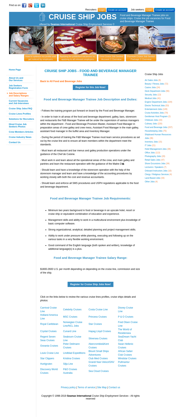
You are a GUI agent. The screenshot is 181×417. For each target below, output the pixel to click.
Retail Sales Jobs (152, 160)
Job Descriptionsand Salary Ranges (19, 94)
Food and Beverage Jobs (156, 127)
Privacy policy (68, 387)
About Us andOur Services (16, 79)
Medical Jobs (150, 98)
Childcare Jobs (151, 120)
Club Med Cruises (98, 358)
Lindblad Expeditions (74, 353)
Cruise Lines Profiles (20, 114)
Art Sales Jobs (151, 80)
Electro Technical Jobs (155, 105)
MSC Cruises (70, 316)
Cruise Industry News (20, 137)
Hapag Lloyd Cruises (99, 331)
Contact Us (15, 142)
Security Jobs (151, 95)
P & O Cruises (125, 316)
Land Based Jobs (152, 178)
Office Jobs (150, 153)
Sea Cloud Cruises (98, 371)
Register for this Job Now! (90, 87)
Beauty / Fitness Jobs (154, 84)
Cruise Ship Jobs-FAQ (20, 108)
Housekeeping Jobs (153, 131)
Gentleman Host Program (156, 116)
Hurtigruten (46, 363)
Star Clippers (47, 358)
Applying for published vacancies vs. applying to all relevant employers (78, 57)
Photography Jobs (153, 156)
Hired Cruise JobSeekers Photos (18, 125)
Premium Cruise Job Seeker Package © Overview (141, 57)
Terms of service (86, 387)
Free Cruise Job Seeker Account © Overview (111, 57)
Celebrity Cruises (72, 309)
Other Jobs (150, 182)
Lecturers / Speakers (154, 167)
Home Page (15, 69)
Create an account (117, 10)
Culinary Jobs (151, 124)
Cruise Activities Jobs (154, 113)
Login (102, 10)
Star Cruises (95, 324)
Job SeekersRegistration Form (18, 86)
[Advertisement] (18, 208)
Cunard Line (69, 331)
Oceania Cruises (49, 345)
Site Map (102, 387)
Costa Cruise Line (98, 309)
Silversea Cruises (97, 338)
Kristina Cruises (71, 358)
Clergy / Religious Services (157, 174)
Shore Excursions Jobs (155, 163)
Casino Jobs (150, 87)
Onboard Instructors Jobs (156, 171)
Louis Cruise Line (49, 353)
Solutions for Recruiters (21, 119)
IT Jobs (148, 145)
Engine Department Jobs (156, 102)
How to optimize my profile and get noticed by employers (41, 57)
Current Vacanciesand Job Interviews (19, 102)
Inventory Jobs (151, 142)
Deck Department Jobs (155, 91)
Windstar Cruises (127, 358)
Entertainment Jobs (153, 109)
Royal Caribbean (49, 324)
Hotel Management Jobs (156, 149)
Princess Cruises (97, 316)
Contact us (114, 387)
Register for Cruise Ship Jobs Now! (90, 284)
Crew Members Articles (21, 132)
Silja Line (68, 363)
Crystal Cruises (48, 331)
